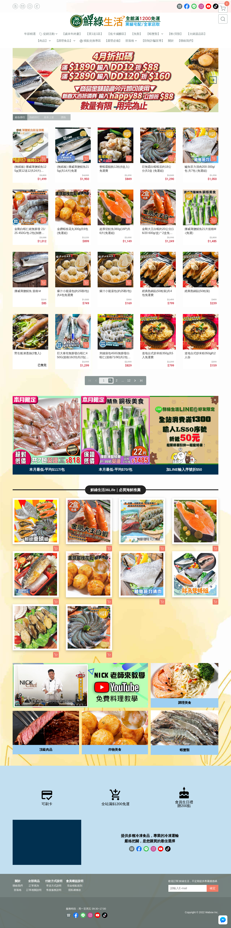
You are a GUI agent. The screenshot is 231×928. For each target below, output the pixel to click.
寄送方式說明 (53, 885)
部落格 (17, 890)
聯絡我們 (18, 885)
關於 (18, 881)
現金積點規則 (74, 885)
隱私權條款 (74, 890)
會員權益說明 (74, 881)
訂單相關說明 (34, 890)
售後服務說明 (53, 890)
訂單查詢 (34, 885)
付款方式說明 (53, 881)
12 (128, 380)
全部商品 (34, 881)
